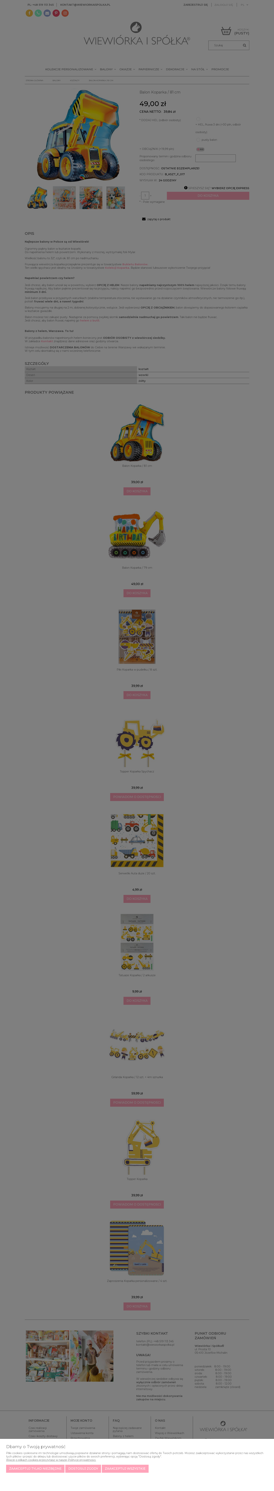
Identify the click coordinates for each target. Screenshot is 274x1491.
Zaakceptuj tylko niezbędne (35, 1468)
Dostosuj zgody (83, 1468)
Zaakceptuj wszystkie (125, 1468)
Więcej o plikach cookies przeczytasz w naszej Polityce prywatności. (51, 1460)
